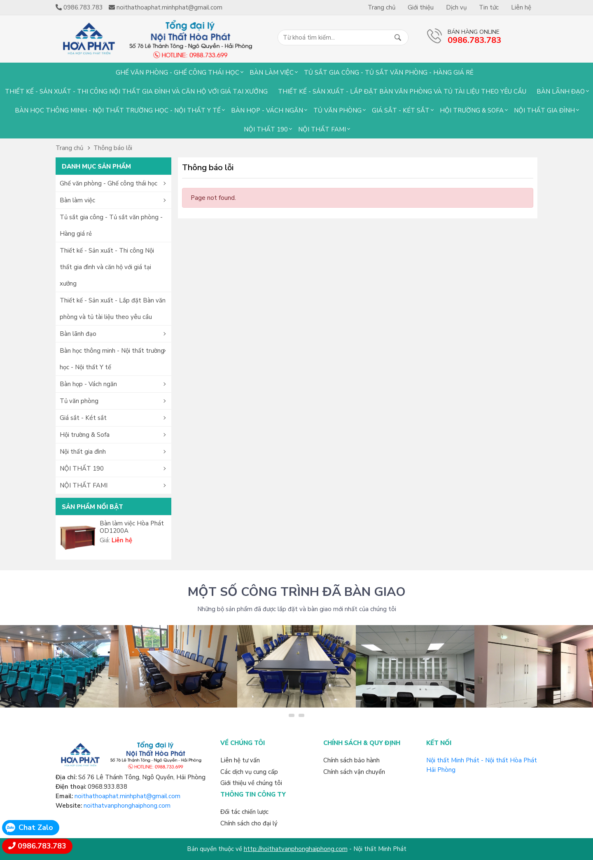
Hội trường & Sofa (472, 110)
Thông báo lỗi (112, 148)
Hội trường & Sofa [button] (85, 435)
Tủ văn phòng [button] (79, 401)
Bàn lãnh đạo (561, 91)
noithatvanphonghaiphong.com (127, 805)
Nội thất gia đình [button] (83, 452)
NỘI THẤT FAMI (322, 129)
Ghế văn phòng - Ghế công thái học (177, 72)
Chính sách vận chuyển (354, 772)
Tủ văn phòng (337, 110)
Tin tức (489, 7)
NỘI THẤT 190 (266, 129)
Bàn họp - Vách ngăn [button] (88, 384)
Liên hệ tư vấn (240, 760)
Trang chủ (381, 7)
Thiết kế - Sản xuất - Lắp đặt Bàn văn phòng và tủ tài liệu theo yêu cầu (402, 91)
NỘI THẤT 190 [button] (82, 468)
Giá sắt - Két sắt (401, 110)
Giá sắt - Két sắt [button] (83, 418)
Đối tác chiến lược (244, 812)
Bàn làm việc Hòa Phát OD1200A (132, 527)
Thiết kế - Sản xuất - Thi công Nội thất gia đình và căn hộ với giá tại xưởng (136, 91)
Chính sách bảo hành (351, 760)
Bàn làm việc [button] (77, 200)
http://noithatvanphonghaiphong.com (296, 849)
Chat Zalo (36, 827)
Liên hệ (521, 7)
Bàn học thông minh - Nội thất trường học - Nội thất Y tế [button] (112, 359)
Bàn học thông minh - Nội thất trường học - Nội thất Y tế (118, 110)
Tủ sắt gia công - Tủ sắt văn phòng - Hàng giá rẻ (389, 72)
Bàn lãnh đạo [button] (78, 334)
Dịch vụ (456, 7)
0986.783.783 (42, 846)
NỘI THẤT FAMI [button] (83, 485)
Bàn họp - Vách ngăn (267, 110)
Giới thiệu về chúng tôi (251, 783)
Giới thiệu (421, 7)
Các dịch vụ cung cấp (249, 772)
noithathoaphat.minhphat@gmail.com (127, 796)
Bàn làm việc (272, 72)
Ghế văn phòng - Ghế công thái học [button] (108, 183)
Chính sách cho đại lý (249, 823)
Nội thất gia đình (544, 110)
